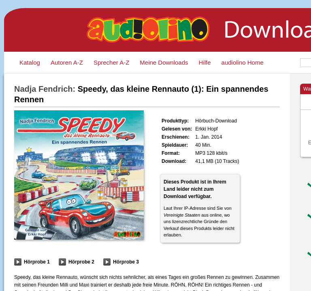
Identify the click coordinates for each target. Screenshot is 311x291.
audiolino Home (243, 62)
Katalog (29, 62)
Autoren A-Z (67, 62)
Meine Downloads (164, 62)
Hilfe (205, 62)
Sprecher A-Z (111, 62)
